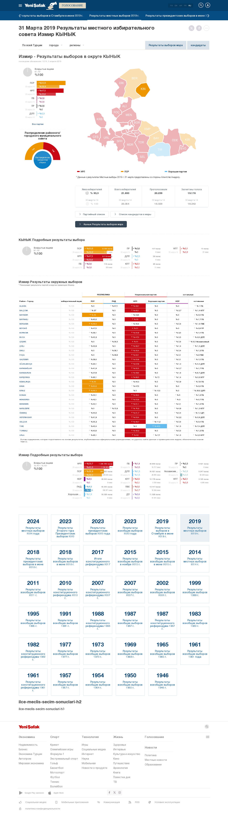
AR (180, 5)
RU (189, 5)
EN (176, 5)
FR (185, 5)
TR (171, 5)
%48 (53, 150)
